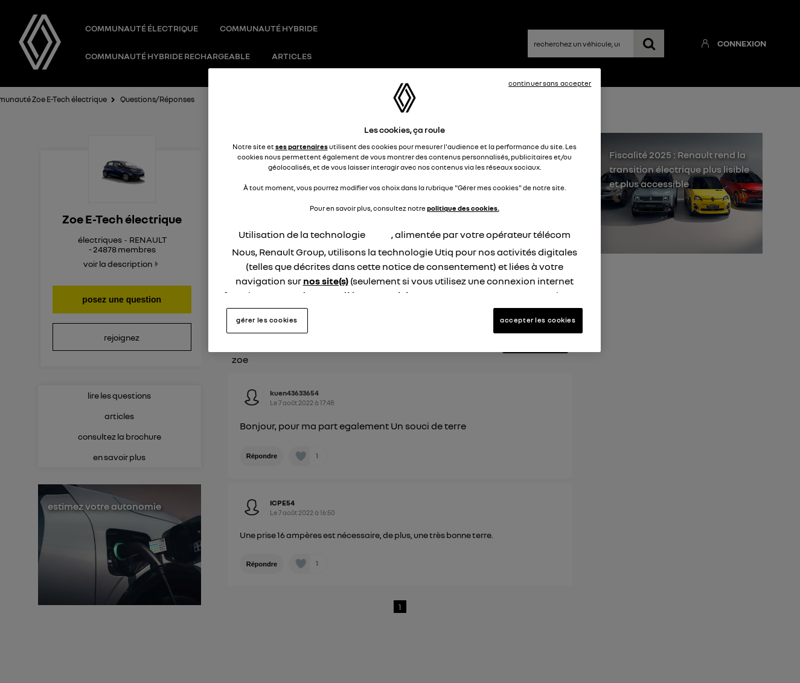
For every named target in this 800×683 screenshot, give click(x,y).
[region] (404, 210)
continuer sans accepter (550, 83)
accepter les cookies (537, 320)
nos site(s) (325, 281)
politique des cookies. (463, 208)
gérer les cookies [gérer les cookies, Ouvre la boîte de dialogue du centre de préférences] (267, 320)
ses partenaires (301, 147)
